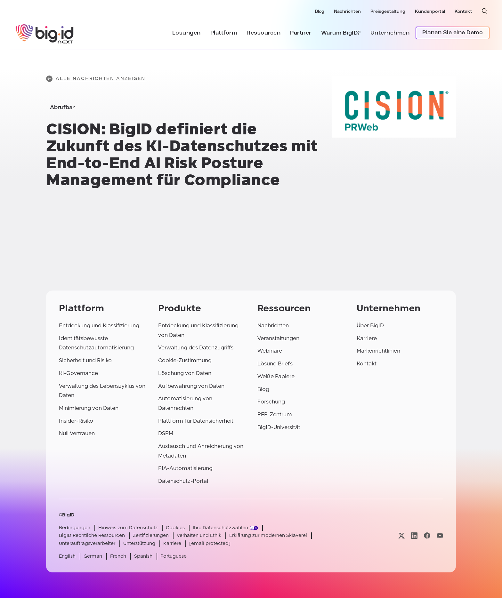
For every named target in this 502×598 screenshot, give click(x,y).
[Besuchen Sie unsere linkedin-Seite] (414, 535)
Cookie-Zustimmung (185, 360)
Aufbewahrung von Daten (191, 386)
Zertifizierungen (151, 535)
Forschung (271, 402)
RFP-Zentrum (274, 414)
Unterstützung (139, 543)
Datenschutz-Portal (183, 481)
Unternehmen (390, 33)
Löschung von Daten (184, 373)
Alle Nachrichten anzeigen (96, 79)
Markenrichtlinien (378, 351)
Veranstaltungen (278, 338)
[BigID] (45, 33)
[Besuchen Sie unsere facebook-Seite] (427, 535)
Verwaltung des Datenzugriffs (195, 348)
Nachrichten (347, 11)
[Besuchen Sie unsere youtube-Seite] (440, 535)
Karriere (367, 338)
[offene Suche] (485, 11)
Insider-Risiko (76, 421)
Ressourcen (263, 33)
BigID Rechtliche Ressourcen (92, 535)
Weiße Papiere (276, 376)
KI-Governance (78, 373)
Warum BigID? (341, 33)
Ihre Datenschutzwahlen (220, 527)
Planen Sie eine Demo (452, 33)
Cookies (175, 527)
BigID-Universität (278, 427)
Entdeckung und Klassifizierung (99, 326)
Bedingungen (74, 527)
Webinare (269, 351)
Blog (319, 11)
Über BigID (370, 326)
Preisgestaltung (387, 11)
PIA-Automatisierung (185, 468)
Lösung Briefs (275, 364)
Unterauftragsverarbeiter (87, 543)
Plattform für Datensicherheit (195, 421)
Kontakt (463, 11)
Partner (301, 33)
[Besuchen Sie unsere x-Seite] (401, 535)
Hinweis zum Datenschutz (128, 527)
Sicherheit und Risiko (85, 360)
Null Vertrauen (77, 433)
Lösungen (186, 33)
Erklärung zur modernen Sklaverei (268, 535)
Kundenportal (430, 11)
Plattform (223, 33)
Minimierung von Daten (88, 408)
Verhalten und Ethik (199, 535)
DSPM (165, 433)
